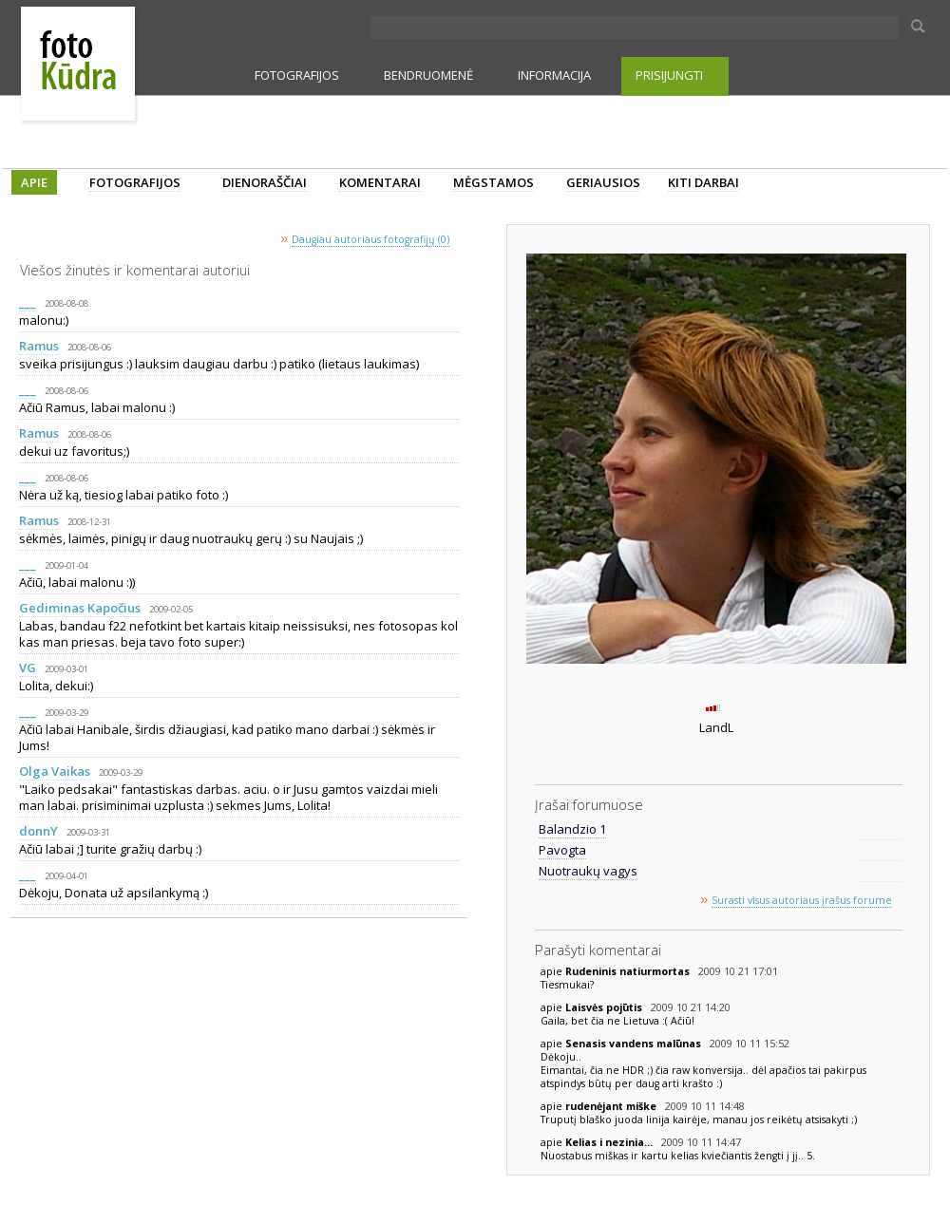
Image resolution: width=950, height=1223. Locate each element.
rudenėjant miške (612, 1106)
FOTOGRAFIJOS (297, 75)
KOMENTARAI (380, 182)
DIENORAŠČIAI (264, 182)
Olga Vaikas (54, 771)
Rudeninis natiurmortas (629, 971)
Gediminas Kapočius (80, 607)
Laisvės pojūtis (605, 1007)
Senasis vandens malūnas (634, 1043)
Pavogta (562, 849)
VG (27, 667)
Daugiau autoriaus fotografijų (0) (370, 239)
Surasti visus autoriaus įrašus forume (802, 900)
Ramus (39, 345)
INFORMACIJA (554, 75)
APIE (34, 182)
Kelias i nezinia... (610, 1142)
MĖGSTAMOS (493, 182)
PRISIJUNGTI (669, 75)
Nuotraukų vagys (588, 870)
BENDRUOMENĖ (428, 75)
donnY (38, 830)
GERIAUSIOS (603, 182)
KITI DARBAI (703, 182)
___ (27, 301)
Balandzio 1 (572, 828)
